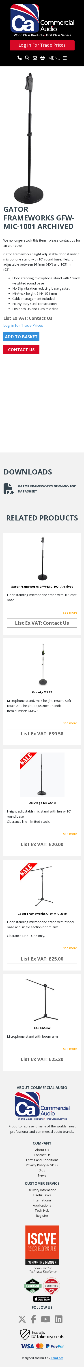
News (42, 1175)
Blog (42, 1170)
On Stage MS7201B (42, 803)
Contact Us (42, 1155)
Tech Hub (42, 1210)
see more (70, 612)
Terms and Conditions (42, 1160)
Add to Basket (21, 336)
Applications (42, 1205)
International (42, 1200)
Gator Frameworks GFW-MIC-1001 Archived (42, 586)
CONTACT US (21, 349)
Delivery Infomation (42, 1190)
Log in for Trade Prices (23, 325)
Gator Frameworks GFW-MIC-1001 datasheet (40, 488)
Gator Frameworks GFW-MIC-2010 (42, 914)
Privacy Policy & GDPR (42, 1165)
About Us (42, 1150)
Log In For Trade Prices (42, 45)
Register (42, 1215)
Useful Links (42, 1195)
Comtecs (57, 1358)
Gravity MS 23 (42, 692)
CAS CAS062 (42, 1028)
